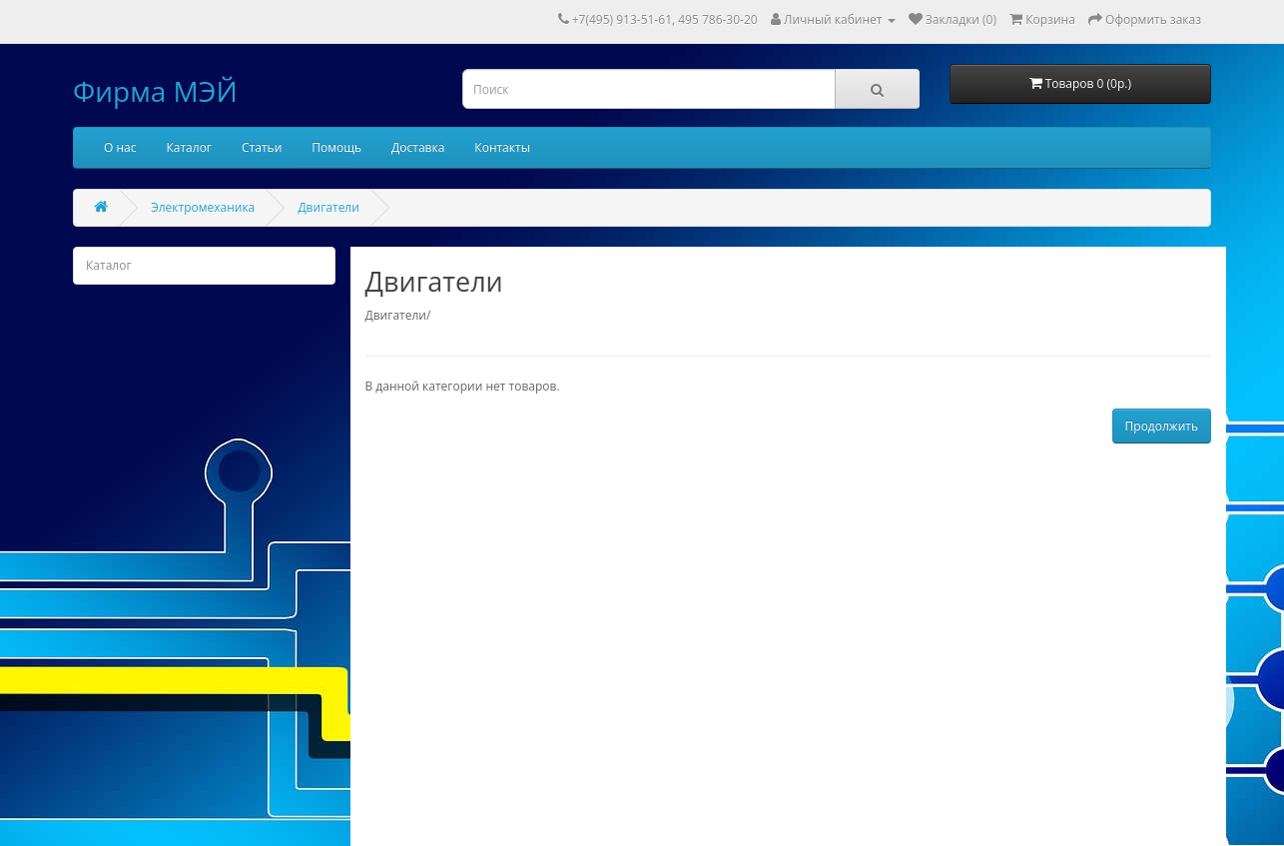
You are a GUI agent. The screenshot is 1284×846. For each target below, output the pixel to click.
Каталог (189, 147)
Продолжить (1161, 426)
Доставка (417, 147)
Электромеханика (203, 207)
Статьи (262, 147)
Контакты (502, 147)
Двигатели (328, 207)
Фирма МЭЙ (155, 91)
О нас (120, 147)
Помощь (336, 147)
